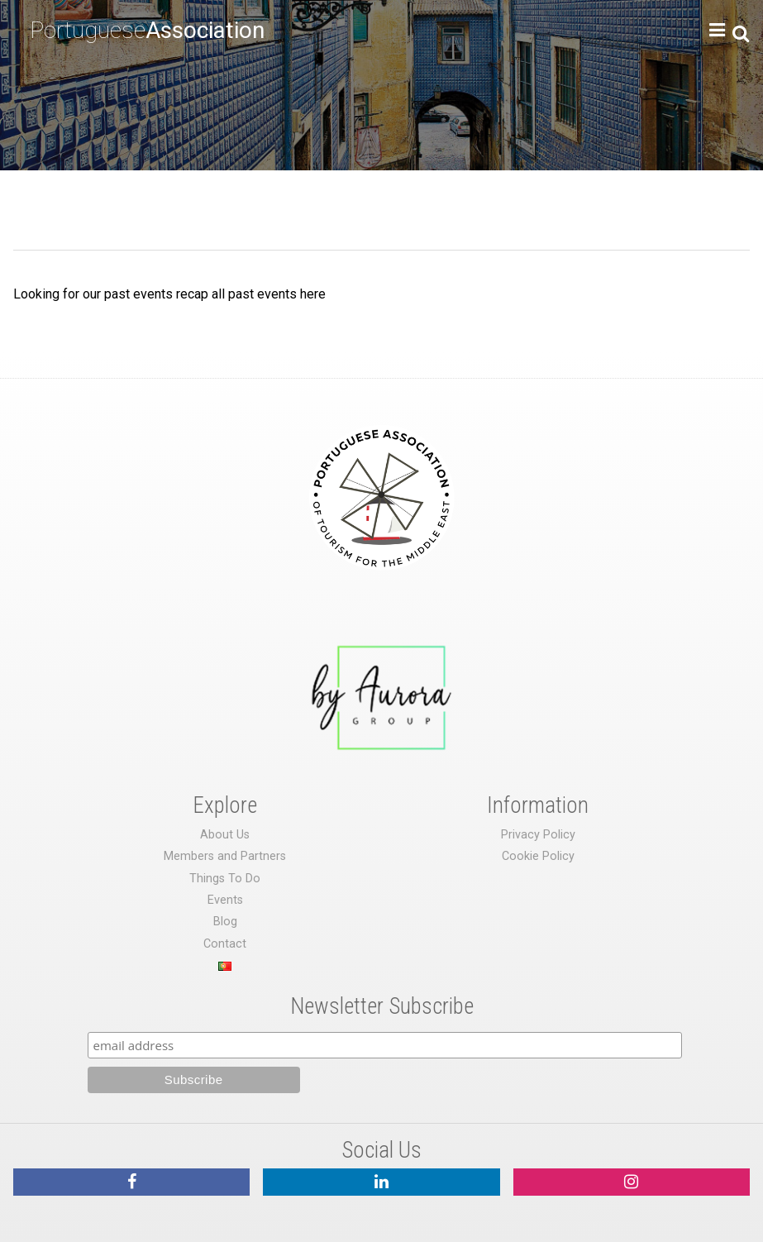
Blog (225, 922)
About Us (225, 835)
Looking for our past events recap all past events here (169, 294)
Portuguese (147, 30)
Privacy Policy (538, 835)
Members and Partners (225, 856)
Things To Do (224, 879)
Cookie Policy (538, 856)
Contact (224, 944)
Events (225, 900)
